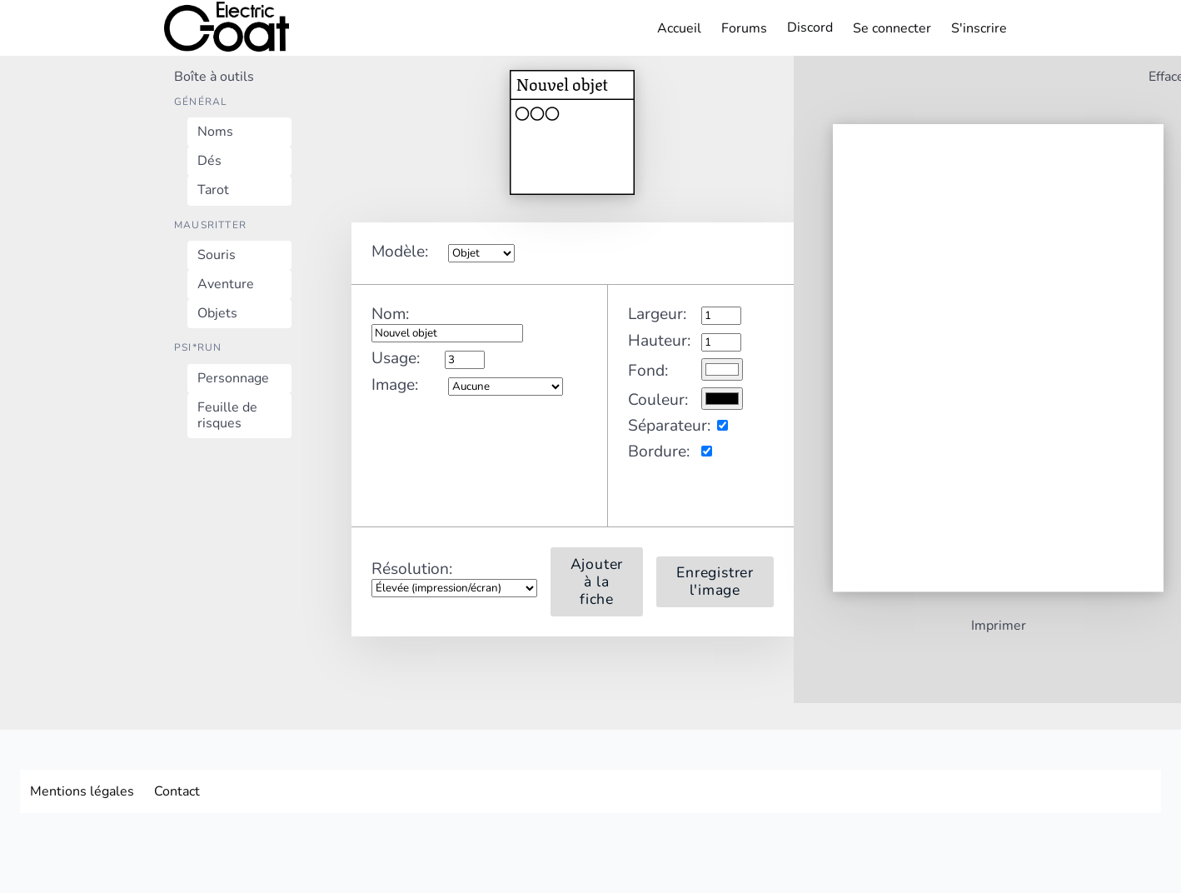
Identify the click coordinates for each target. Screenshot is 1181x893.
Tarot (213, 190)
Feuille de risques (227, 415)
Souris (216, 255)
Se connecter (892, 28)
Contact (177, 791)
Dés (209, 161)
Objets (217, 313)
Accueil (679, 28)
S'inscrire (979, 28)
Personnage (233, 378)
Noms (215, 131)
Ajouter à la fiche (597, 581)
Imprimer (998, 627)
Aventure (225, 284)
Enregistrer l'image (715, 582)
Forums (744, 28)
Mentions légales (82, 791)
